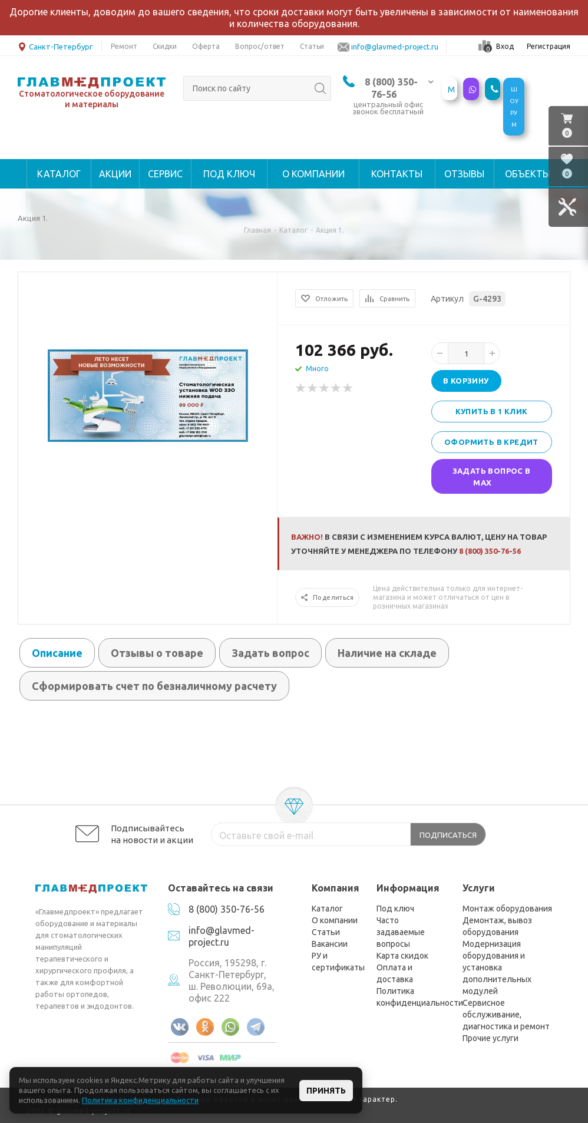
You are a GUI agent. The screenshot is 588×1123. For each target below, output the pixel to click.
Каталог (327, 908)
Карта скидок (402, 955)
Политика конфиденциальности (419, 997)
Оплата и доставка (394, 973)
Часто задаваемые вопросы (400, 932)
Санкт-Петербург (55, 46)
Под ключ (395, 908)
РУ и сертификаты (338, 961)
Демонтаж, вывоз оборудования (497, 926)
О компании (335, 920)
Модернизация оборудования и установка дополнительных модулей (497, 967)
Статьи (326, 932)
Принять (326, 1090)
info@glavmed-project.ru (222, 936)
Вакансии (330, 944)
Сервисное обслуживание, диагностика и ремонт (506, 1014)
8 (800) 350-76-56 (490, 551)
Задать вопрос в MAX (491, 477)
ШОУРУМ (514, 107)
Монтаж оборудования (507, 908)
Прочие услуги (490, 1038)
